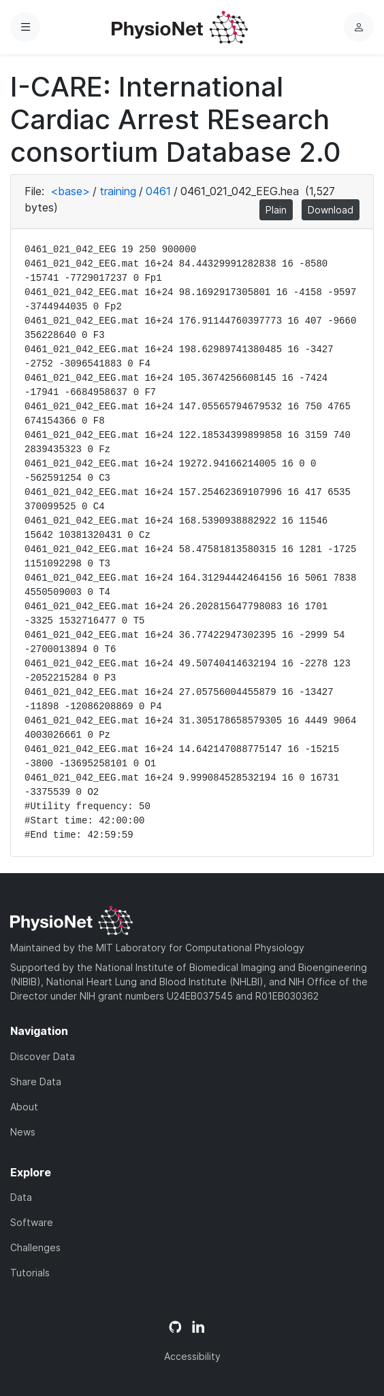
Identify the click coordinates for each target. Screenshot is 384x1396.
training (117, 191)
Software (31, 1222)
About (24, 1106)
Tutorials (30, 1272)
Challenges (35, 1247)
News (22, 1132)
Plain (276, 210)
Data (21, 1197)
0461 (158, 191)
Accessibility (192, 1356)
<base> (70, 191)
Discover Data (42, 1056)
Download (330, 210)
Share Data (35, 1081)
